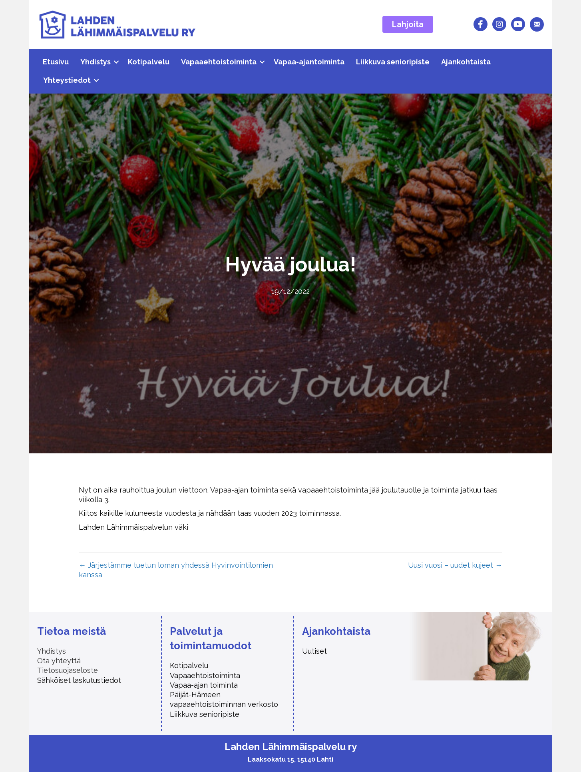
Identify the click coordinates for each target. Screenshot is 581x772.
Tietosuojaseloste (67, 670)
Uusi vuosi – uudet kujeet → (455, 565)
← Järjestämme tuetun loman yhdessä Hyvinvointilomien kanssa (176, 570)
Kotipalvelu (148, 62)
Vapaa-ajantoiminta (309, 62)
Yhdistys (95, 62)
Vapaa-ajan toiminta (205, 685)
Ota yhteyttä (59, 660)
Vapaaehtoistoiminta (219, 62)
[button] (116, 62)
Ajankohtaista (466, 62)
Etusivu (56, 62)
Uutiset (314, 651)
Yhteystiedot (67, 80)
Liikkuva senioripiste (393, 62)
